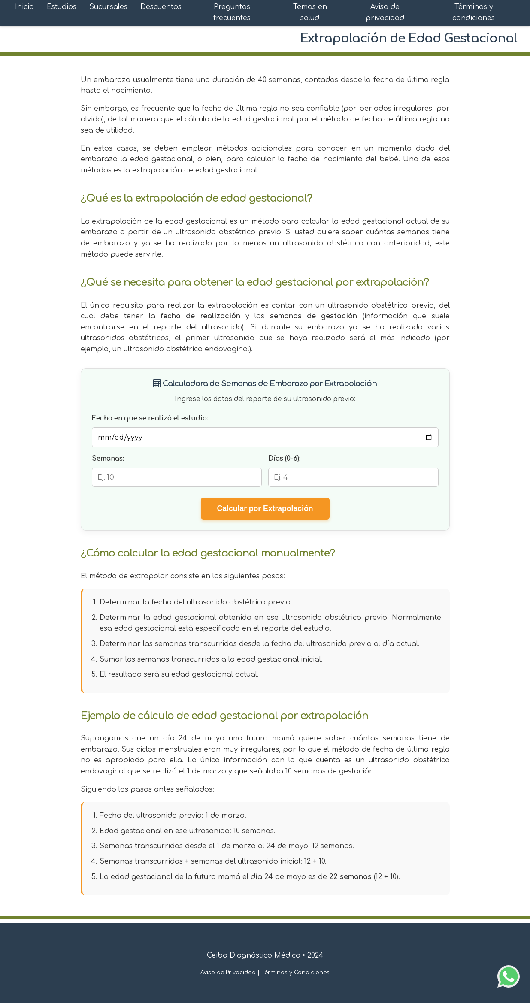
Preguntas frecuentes (232, 12)
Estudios (61, 7)
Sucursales (108, 7)
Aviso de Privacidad (228, 973)
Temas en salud (310, 12)
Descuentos (161, 7)
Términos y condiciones (473, 12)
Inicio (24, 7)
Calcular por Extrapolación (265, 508)
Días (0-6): (284, 458)
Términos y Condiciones (295, 973)
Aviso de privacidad (385, 12)
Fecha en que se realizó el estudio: (150, 418)
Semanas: (108, 458)
